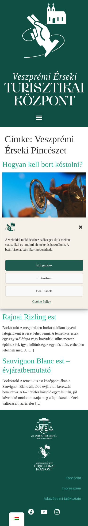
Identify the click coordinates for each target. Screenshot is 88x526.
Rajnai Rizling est (29, 317)
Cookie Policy (41, 301)
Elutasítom (44, 278)
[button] (80, 227)
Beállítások (44, 291)
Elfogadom (44, 265)
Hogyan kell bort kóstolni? (42, 164)
